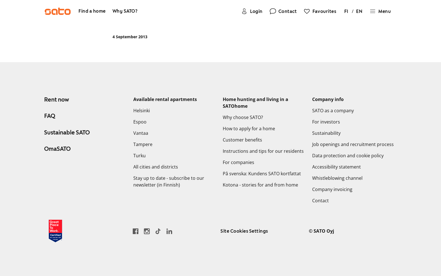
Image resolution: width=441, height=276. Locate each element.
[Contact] (283, 11)
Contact (320, 201)
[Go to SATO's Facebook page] (135, 231)
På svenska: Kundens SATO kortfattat (262, 173)
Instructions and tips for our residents (263, 151)
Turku (139, 155)
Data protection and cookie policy (348, 155)
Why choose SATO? (243, 117)
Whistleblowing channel (337, 178)
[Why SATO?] (125, 11)
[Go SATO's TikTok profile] (158, 231)
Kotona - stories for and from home (260, 185)
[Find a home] (92, 11)
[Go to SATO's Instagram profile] (146, 231)
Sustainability (326, 133)
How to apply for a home (249, 128)
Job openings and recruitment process (353, 144)
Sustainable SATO (67, 132)
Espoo (140, 122)
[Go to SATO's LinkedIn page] (169, 231)
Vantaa (140, 133)
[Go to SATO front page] (58, 11)
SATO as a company (333, 110)
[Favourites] (319, 11)
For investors (326, 122)
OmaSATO (57, 148)
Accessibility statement (336, 167)
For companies (238, 162)
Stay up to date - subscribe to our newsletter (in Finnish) (168, 181)
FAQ (49, 116)
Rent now (56, 99)
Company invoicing (332, 189)
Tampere (142, 144)
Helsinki (141, 110)
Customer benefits (242, 140)
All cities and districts (155, 167)
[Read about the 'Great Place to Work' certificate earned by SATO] (55, 231)
